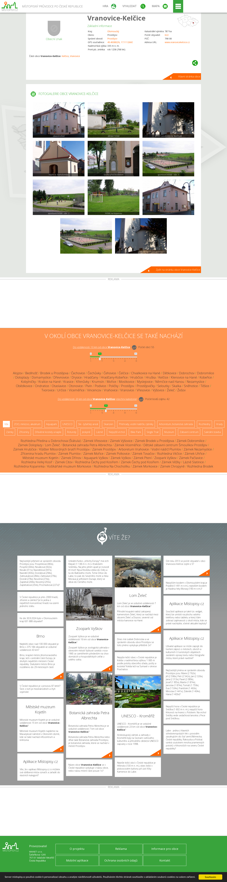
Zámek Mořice (93, 453)
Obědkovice (24, 386)
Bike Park (136, 432)
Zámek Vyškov (121, 458)
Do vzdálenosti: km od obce (101, 347)
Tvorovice (48, 390)
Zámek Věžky (171, 462)
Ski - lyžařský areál (88, 424)
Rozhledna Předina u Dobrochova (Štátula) (51, 441)
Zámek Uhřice (195, 453)
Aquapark (51, 424)
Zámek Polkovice (118, 453)
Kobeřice (206, 377)
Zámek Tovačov (143, 453)
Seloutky (163, 386)
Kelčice (65, 56)
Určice (61, 390)
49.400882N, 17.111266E (120, 42)
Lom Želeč (52, 445)
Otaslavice (59, 386)
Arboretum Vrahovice (134, 449)
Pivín (88, 386)
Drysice (77, 377)
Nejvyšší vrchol (117, 432)
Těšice (205, 386)
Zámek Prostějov (104, 449)
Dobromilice (205, 373)
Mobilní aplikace (77, 860)
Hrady (219, 424)
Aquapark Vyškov (96, 458)
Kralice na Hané (49, 381)
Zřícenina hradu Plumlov (38, 453)
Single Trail (152, 432)
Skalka (176, 386)
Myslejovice (145, 381)
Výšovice (158, 390)
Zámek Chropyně (172, 466)
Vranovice (75, 56)
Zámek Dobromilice (190, 441)
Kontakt (164, 860)
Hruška (151, 377)
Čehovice (110, 373)
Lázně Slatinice (193, 462)
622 (167, 34)
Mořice (111, 381)
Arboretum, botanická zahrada (176, 424)
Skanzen (108, 424)
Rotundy (71, 432)
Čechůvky (94, 373)
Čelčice (123, 373)
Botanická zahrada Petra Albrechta (87, 445)
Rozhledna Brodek (200, 466)
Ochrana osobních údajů (120, 860)
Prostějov (112, 38)
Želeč (171, 390)
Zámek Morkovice (145, 466)
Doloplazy (22, 377)
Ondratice (42, 386)
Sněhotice (191, 386)
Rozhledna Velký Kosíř (36, 462)
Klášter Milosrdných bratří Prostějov (64, 449)
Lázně (99, 432)
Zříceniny (24, 432)
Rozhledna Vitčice (169, 453)
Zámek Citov (64, 462)
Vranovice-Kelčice (116, 17)
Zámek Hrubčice (25, 449)
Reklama (121, 849)
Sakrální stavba (212, 432)
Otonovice (76, 386)
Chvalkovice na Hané (145, 373)
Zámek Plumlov (69, 453)
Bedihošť (31, 373)
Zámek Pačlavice (191, 458)
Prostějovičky (146, 386)
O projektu (77, 849)
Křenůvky (82, 381)
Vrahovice (111, 390)
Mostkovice (126, 381)
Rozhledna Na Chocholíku (112, 466)
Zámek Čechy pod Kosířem (140, 462)
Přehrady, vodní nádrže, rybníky (136, 424)
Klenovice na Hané (184, 377)
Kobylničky (28, 381)
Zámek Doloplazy (30, 445)
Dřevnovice (61, 377)
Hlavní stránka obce (189, 76)
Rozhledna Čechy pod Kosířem (96, 462)
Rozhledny (204, 424)
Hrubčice (136, 377)
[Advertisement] (113, 304)
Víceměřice (76, 390)
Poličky (113, 386)
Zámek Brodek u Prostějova (154, 441)
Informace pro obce (164, 849)
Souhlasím (210, 877)
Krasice (68, 381)
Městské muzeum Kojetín (40, 458)
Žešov (181, 390)
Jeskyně (86, 432)
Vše (6, 424)
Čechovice (78, 373)
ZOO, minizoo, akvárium (27, 424)
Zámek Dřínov (71, 458)
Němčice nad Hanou (169, 381)
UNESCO (67, 424)
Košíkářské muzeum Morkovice (69, 466)
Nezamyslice (195, 381)
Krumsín (98, 381)
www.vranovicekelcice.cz (177, 42)
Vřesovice (143, 390)
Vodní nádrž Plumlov (166, 449)
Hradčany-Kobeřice (114, 377)
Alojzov (18, 373)
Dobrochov (186, 373)
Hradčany (91, 377)
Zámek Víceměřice (127, 445)
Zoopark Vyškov (165, 458)
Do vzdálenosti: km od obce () (97, 399)
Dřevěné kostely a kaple (48, 432)
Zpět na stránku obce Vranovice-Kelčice (178, 269)
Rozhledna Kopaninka (29, 466)
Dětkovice (169, 373)
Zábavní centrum (189, 432)
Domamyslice (41, 377)
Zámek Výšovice (121, 441)
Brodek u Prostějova (54, 373)
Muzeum (169, 432)
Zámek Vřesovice (95, 441)
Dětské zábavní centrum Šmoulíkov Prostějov (175, 445)
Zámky (9, 432)
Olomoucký (113, 31)
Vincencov (94, 390)
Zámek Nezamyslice (198, 449)
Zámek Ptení (143, 458)
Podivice (100, 386)
